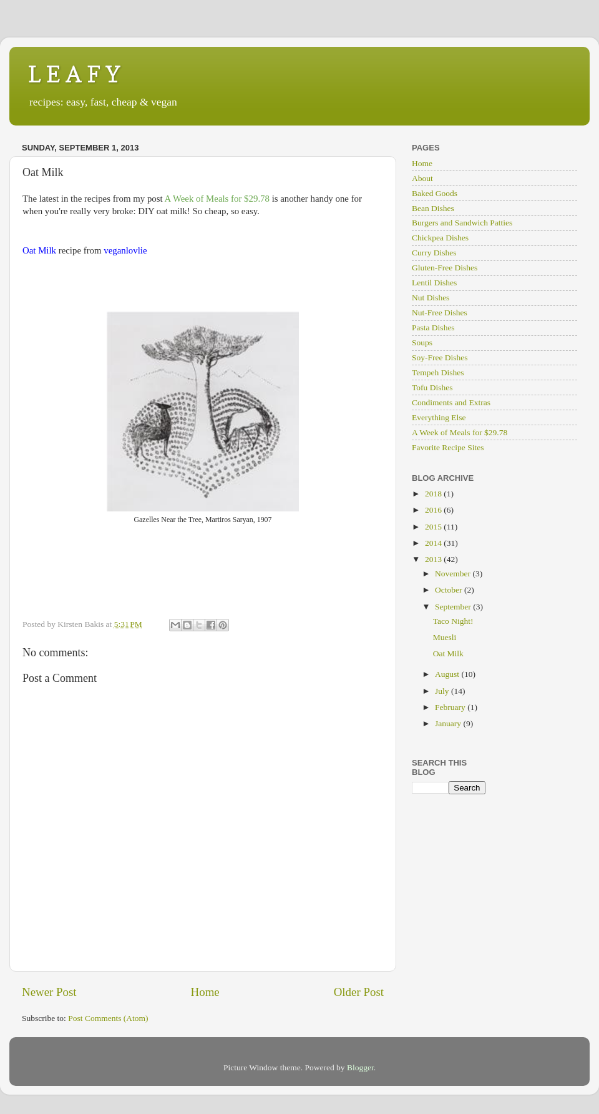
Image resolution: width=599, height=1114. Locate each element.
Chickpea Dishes (440, 237)
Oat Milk (448, 653)
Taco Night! (453, 621)
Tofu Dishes (432, 387)
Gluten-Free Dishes (444, 267)
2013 (434, 559)
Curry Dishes (434, 252)
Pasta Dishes (433, 327)
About (422, 178)
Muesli (445, 637)
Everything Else (439, 417)
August (448, 674)
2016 (434, 510)
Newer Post (49, 991)
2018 (434, 493)
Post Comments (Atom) (108, 1018)
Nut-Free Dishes (439, 312)
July (443, 691)
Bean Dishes (433, 208)
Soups (422, 342)
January (449, 723)
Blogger (360, 1067)
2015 (434, 526)
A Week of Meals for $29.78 (459, 432)
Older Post (359, 991)
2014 (434, 543)
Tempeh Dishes (438, 372)
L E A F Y (74, 74)
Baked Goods (434, 193)
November (453, 573)
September (454, 606)
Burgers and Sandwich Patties (462, 222)
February (451, 707)
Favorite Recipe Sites (448, 447)
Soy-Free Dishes (440, 357)
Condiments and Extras (451, 402)
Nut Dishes (430, 297)
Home (205, 991)
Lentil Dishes (434, 282)
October (449, 589)
